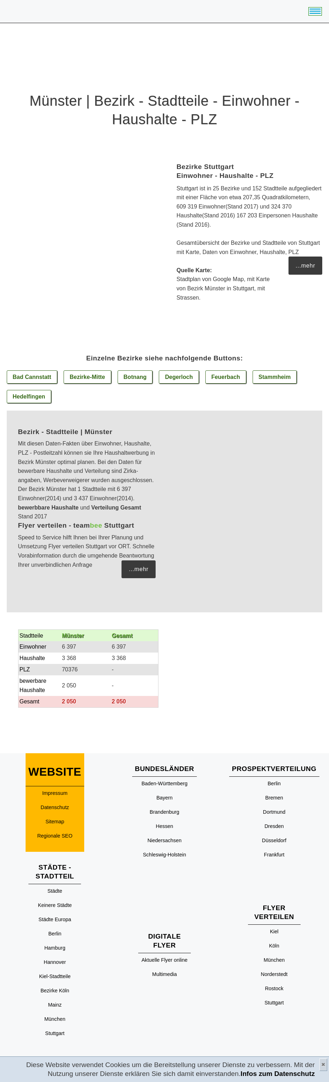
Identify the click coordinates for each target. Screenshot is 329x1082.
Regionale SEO (54, 836)
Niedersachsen (164, 840)
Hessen (164, 826)
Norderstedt (274, 974)
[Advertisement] (248, 494)
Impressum (55, 793)
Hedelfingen (29, 397)
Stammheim (275, 377)
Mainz (54, 1005)
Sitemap (54, 821)
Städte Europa (54, 919)
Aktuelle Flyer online (164, 960)
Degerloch (179, 377)
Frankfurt (274, 854)
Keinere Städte (55, 905)
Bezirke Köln (55, 990)
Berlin (54, 933)
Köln (274, 946)
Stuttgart (54, 1033)
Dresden (274, 826)
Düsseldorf (274, 840)
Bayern (164, 798)
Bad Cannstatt (32, 377)
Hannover (55, 962)
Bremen (274, 798)
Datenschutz (55, 807)
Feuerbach (225, 377)
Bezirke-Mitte (87, 377)
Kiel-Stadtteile (55, 976)
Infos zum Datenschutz (278, 1073)
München (54, 1019)
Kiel (274, 931)
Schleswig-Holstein (164, 854)
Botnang (135, 377)
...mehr (305, 266)
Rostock (274, 988)
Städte (55, 891)
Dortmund (274, 812)
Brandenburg (164, 812)
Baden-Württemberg (164, 783)
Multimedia (164, 974)
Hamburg (54, 948)
